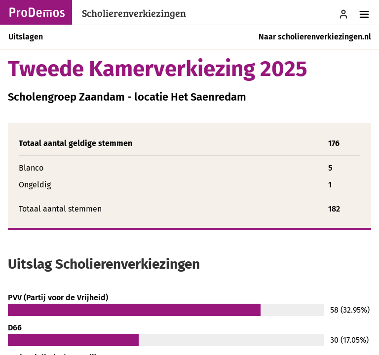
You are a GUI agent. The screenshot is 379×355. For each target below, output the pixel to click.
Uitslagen (25, 36)
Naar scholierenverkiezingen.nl (315, 36)
